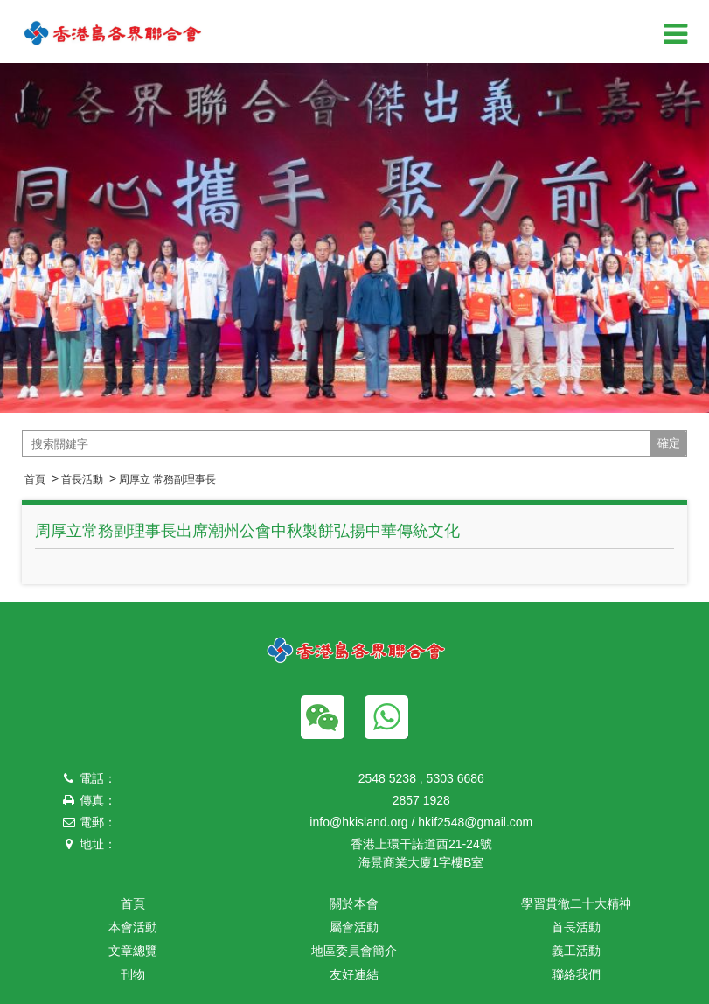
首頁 (34, 479)
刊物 (133, 974)
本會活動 (132, 927)
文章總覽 (132, 951)
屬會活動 (354, 927)
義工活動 (576, 951)
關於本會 (354, 903)
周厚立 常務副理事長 (167, 479)
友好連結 (354, 974)
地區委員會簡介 (354, 951)
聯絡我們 (576, 974)
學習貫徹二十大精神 (576, 903)
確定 (668, 443)
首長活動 (82, 479)
